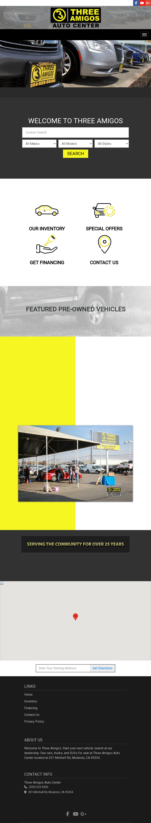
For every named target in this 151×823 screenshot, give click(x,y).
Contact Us (31, 715)
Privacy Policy (34, 721)
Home (28, 694)
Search (75, 153)
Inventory (30, 701)
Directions (102, 668)
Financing (30, 708)
